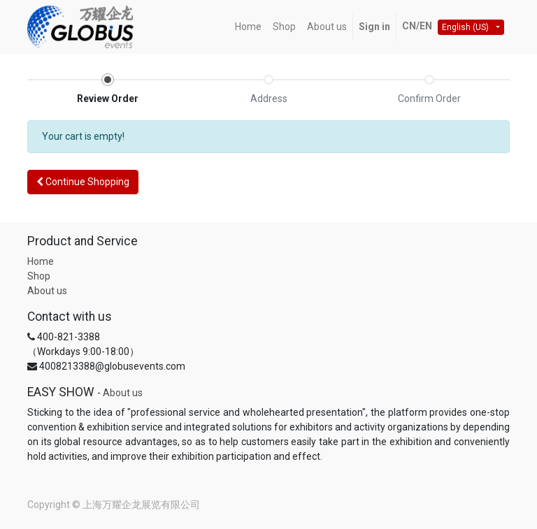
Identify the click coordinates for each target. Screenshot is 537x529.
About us (47, 290)
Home (40, 261)
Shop (38, 276)
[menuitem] (248, 27)
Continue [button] (82, 181)
